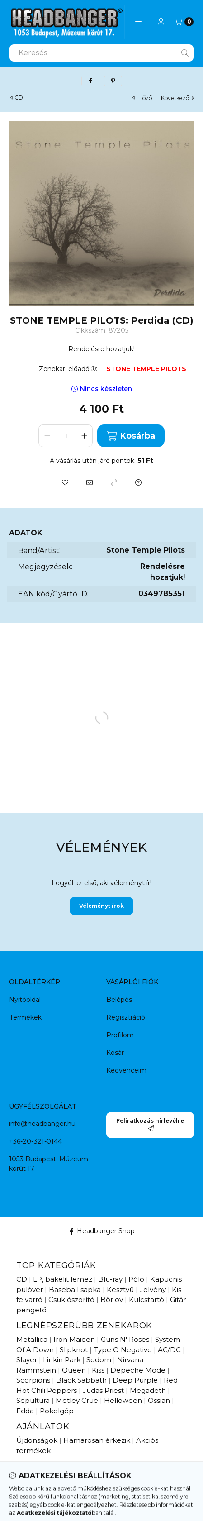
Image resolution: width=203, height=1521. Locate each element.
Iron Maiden (74, 1339)
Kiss (98, 1370)
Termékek (25, 1017)
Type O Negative (123, 1349)
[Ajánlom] (89, 482)
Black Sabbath (81, 1380)
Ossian (159, 1400)
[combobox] (101, 53)
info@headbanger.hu (42, 1124)
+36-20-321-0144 (35, 1141)
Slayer (26, 1359)
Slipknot (74, 1349)
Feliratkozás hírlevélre (150, 1124)
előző (142, 98)
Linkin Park (61, 1359)
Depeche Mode (137, 1370)
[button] (138, 22)
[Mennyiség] (65, 436)
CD (18, 98)
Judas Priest (103, 1390)
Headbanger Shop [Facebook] (101, 1231)
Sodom (98, 1359)
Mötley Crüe (77, 1400)
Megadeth (148, 1390)
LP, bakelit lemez (62, 1279)
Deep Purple (135, 1380)
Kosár (115, 1053)
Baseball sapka (75, 1289)
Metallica (31, 1339)
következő (177, 98)
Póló (136, 1279)
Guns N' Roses (125, 1339)
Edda (25, 1411)
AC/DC (169, 1349)
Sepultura (33, 1400)
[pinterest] (113, 81)
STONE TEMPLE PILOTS (146, 369)
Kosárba (131, 436)
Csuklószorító (71, 1299)
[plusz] (84, 436)
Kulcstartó (146, 1299)
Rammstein (36, 1370)
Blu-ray (110, 1279)
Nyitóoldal (25, 1000)
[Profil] (161, 22)
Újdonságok (36, 1440)
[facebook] (90, 81)
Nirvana (130, 1359)
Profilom (120, 1035)
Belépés (119, 1000)
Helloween (123, 1400)
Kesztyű (120, 1289)
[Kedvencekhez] (65, 482)
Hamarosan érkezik (96, 1440)
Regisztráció (125, 1017)
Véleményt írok (101, 905)
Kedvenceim (126, 1070)
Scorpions (33, 1380)
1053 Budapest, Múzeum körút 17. (48, 1164)
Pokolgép (57, 1411)
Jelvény (153, 1289)
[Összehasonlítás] (114, 482)
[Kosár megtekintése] (184, 22)
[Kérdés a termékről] (138, 482)
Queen (74, 1370)
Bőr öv (111, 1299)
